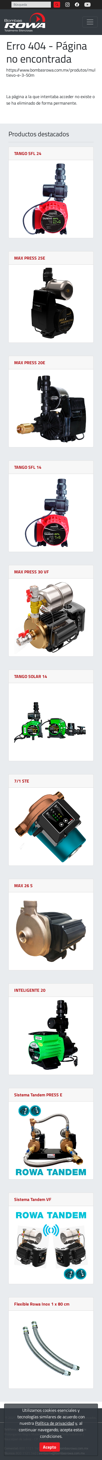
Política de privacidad (54, 1423)
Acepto (49, 1447)
